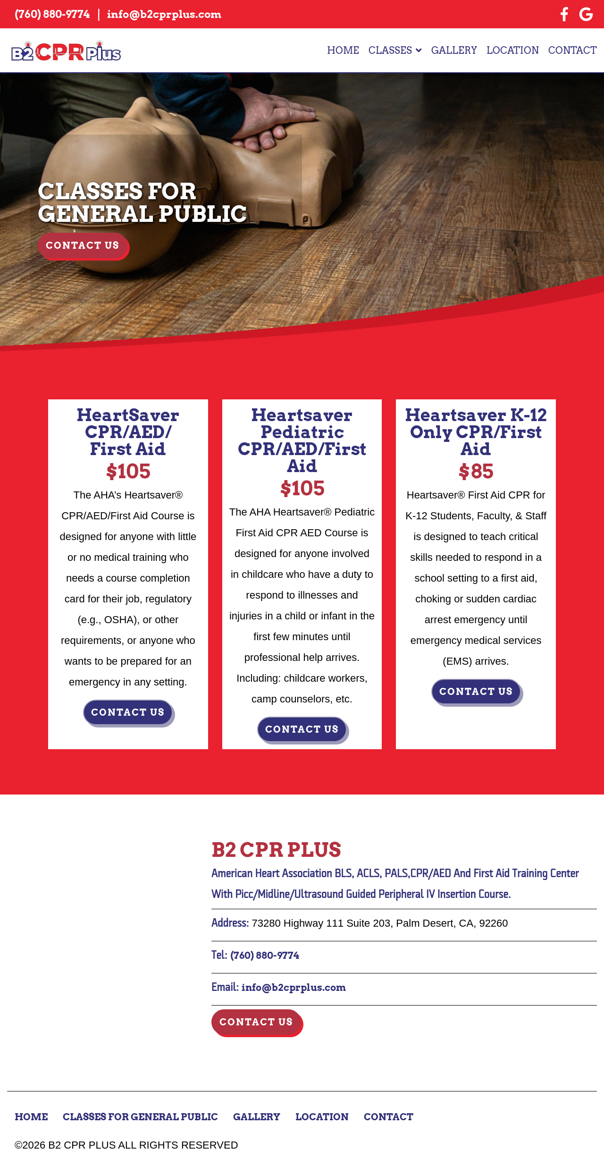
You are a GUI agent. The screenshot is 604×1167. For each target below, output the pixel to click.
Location (513, 50)
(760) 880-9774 (264, 955)
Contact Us (82, 245)
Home (343, 50)
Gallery (454, 50)
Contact (572, 50)
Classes (390, 50)
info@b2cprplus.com (294, 987)
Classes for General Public (140, 1117)
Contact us (128, 712)
